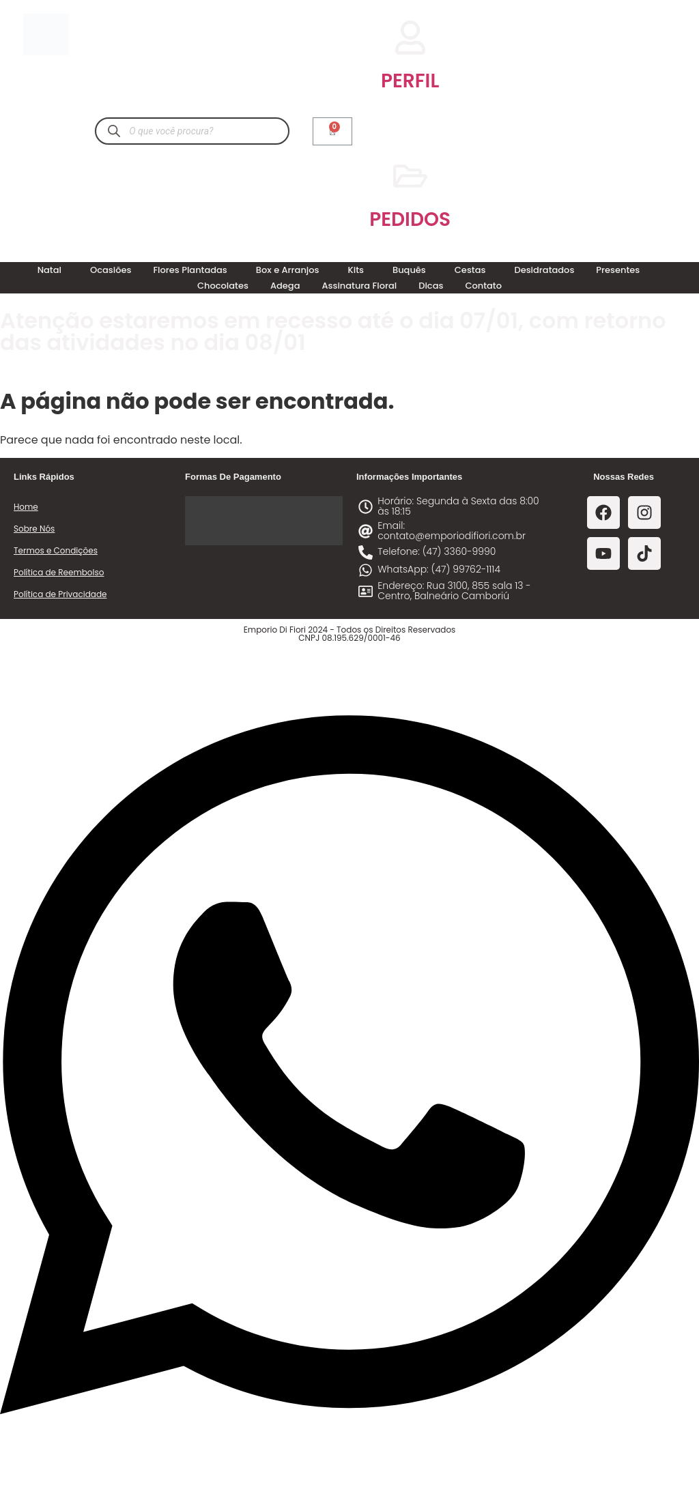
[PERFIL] (410, 37)
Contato (483, 285)
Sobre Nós (34, 528)
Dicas (430, 285)
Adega (285, 285)
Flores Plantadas (190, 269)
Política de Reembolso (59, 572)
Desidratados (544, 269)
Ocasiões (110, 269)
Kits (356, 269)
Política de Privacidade (60, 594)
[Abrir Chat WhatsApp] (349, 1460)
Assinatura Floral (359, 285)
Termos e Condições (56, 550)
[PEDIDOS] (410, 176)
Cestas (470, 269)
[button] (53, 270)
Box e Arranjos (287, 269)
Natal (49, 269)
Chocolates (222, 285)
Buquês (409, 269)
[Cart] (332, 131)
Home (26, 507)
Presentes (618, 269)
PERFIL (410, 81)
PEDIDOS (410, 219)
